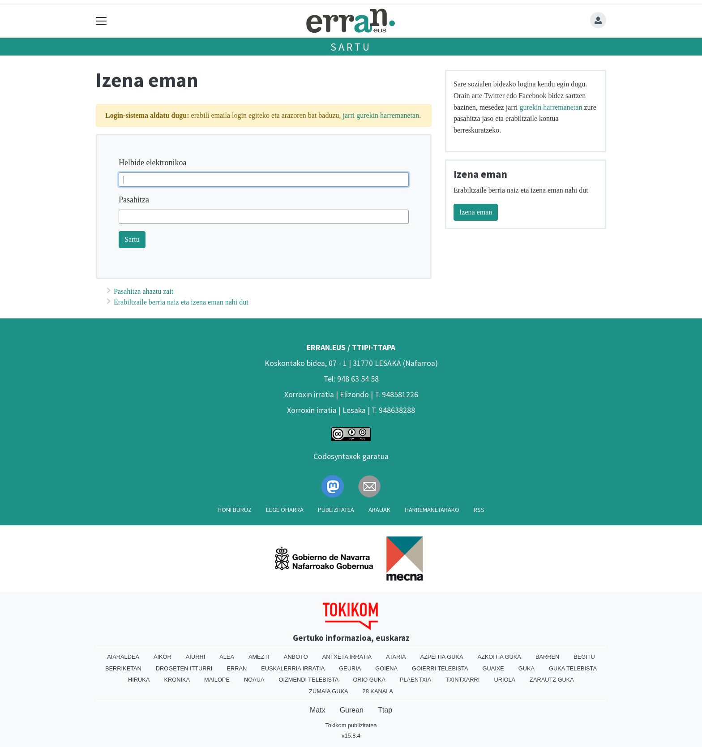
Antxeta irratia (347, 656)
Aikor (162, 656)
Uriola (504, 679)
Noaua (254, 679)
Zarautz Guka (552, 679)
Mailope (217, 679)
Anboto (296, 656)
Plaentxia (415, 679)
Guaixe (493, 668)
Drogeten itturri (184, 668)
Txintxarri (462, 679)
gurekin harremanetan (550, 107)
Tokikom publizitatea (351, 725)
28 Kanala (378, 691)
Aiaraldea (123, 656)
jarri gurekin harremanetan (381, 115)
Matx (317, 710)
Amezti (259, 656)
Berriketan (123, 668)
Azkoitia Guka (499, 656)
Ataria (396, 656)
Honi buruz (235, 510)
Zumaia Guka (328, 691)
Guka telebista (573, 668)
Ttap (385, 710)
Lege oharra (285, 510)
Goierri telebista (440, 668)
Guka (526, 668)
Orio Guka (369, 679)
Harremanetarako (432, 510)
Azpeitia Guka (441, 656)
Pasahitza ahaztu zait (143, 291)
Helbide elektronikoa (152, 162)
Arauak (379, 510)
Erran (237, 668)
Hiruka (139, 679)
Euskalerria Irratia (293, 668)
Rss (479, 510)
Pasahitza (134, 199)
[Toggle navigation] (101, 21)
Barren (547, 656)
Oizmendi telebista (308, 679)
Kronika (177, 679)
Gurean (352, 710)
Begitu (584, 656)
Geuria (350, 668)
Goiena (386, 668)
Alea (226, 656)
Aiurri (195, 656)
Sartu (351, 47)
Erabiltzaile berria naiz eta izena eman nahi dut (181, 302)
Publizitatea (336, 510)
